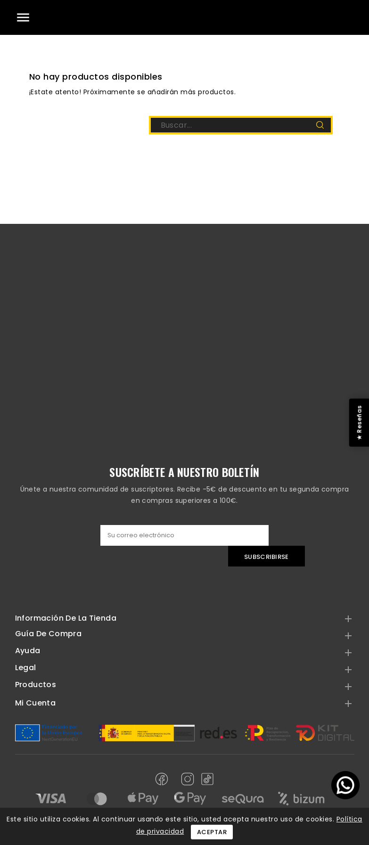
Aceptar (212, 832)
